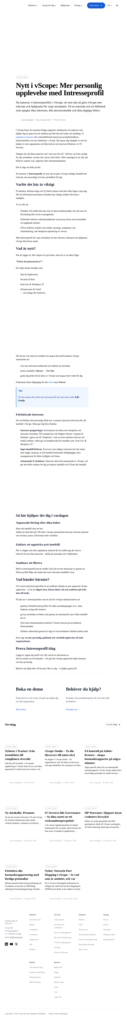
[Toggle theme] (117, 5)
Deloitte (81, 920)
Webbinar (57, 977)
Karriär (105, 925)
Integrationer (33, 939)
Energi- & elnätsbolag (37, 972)
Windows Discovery (61, 952)
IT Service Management (62, 942)
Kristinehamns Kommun (87, 935)
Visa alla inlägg (113, 724)
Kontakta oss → (73, 709)
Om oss (106, 920)
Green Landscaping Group (88, 939)
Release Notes (59, 982)
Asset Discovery (35, 920)
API (30, 944)
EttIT (80, 925)
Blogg (56, 972)
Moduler (32, 949)
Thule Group (83, 930)
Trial (55, 992)
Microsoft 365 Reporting (62, 938)
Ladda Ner (57, 997)
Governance (33, 935)
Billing (31, 925)
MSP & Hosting (35, 982)
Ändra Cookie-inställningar (58, 1014)
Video (56, 987)
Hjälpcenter (58, 967)
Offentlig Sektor (35, 977)
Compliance (33, 930)
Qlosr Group (83, 949)
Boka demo (96, 5)
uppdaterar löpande (24, 137)
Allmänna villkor (109, 935)
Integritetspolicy (109, 939)
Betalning (106, 930)
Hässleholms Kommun (87, 944)
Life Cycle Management (62, 933)
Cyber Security (59, 920)
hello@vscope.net (16, 937)
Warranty (57, 947)
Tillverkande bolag (36, 967)
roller (50, 382)
